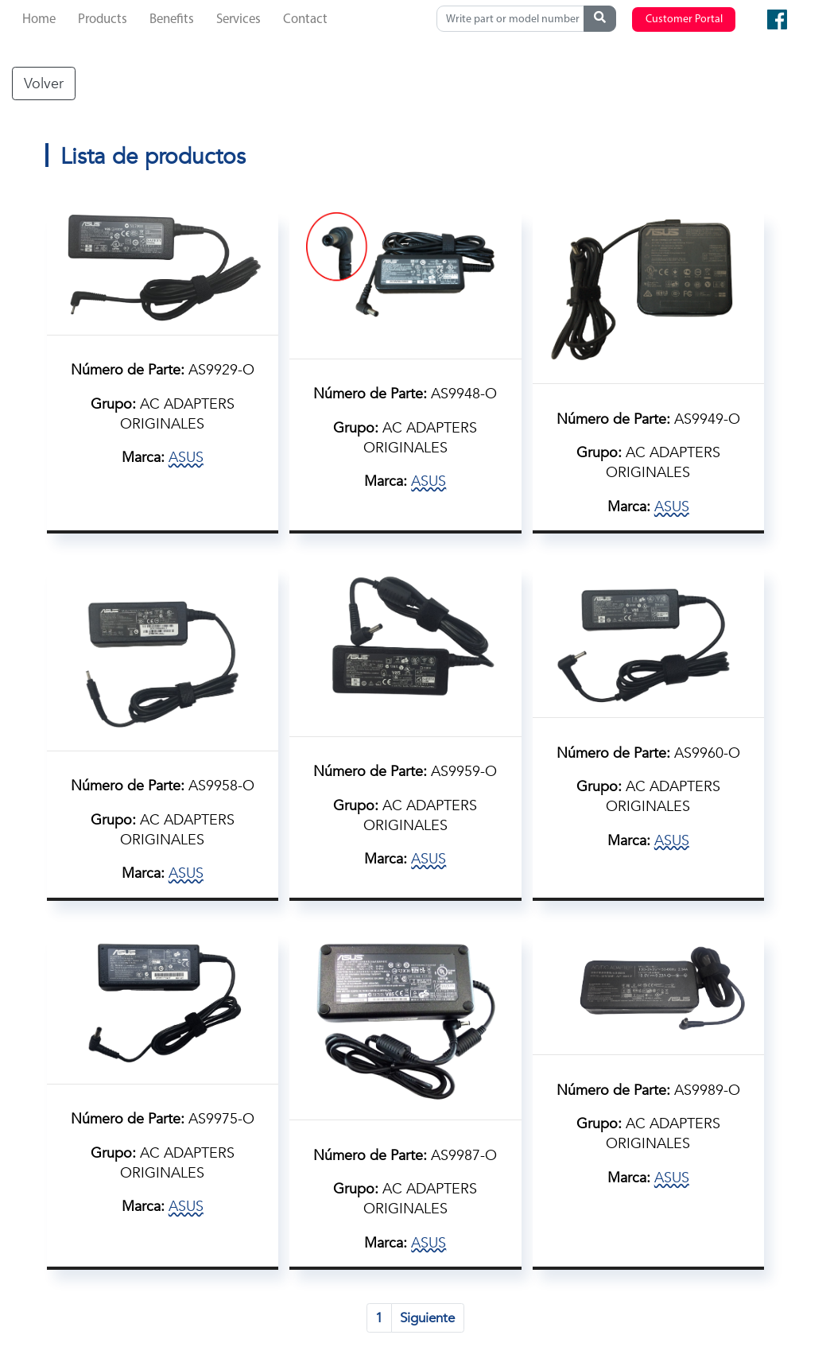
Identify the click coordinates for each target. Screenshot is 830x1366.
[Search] (513, 19)
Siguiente (427, 1318)
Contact (305, 19)
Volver (44, 83)
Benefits (171, 19)
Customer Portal (684, 19)
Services (238, 19)
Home (39, 19)
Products (102, 19)
